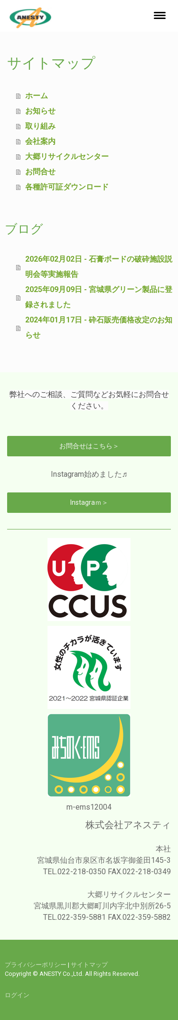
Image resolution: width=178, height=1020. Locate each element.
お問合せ (40, 171)
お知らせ (40, 110)
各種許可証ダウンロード (67, 186)
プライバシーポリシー (35, 964)
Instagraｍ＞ (89, 502)
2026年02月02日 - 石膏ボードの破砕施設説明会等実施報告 (98, 267)
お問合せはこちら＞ (89, 446)
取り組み (40, 126)
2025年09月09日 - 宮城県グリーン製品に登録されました (98, 297)
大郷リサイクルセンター (67, 156)
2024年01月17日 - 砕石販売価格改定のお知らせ (98, 327)
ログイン (17, 995)
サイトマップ (89, 964)
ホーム (36, 95)
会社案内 (40, 141)
